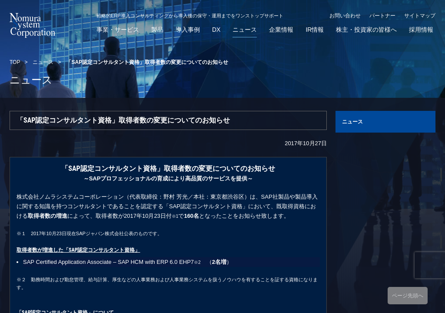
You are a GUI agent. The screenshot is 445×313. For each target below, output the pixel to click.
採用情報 (421, 30)
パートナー (382, 16)
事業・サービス (117, 30)
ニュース (244, 30)
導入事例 (188, 30)
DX (216, 30)
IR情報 (315, 30)
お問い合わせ (345, 16)
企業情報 (281, 30)
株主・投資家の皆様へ (366, 30)
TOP (15, 62)
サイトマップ (419, 16)
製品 (157, 30)
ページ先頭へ (407, 296)
